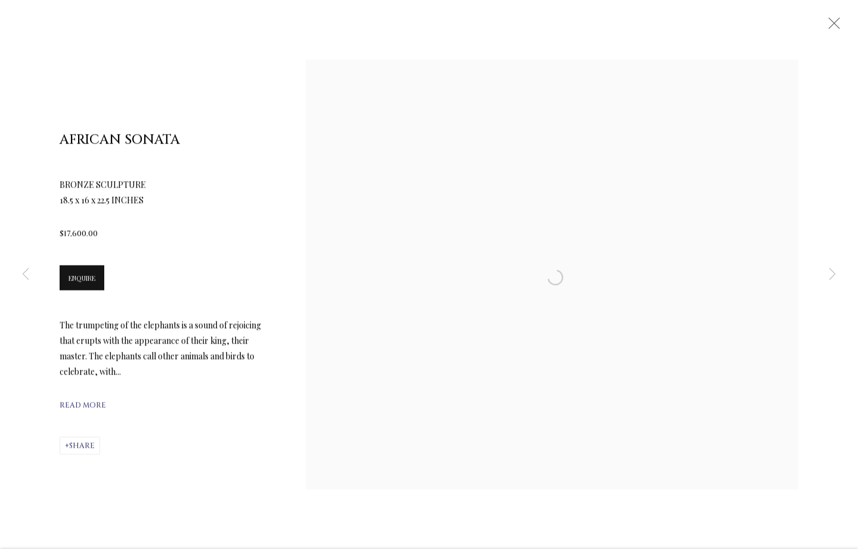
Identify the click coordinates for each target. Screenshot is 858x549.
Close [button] (831, 27)
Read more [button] (83, 409)
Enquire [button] (82, 281)
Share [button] (82, 449)
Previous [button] (25, 274)
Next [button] (832, 274)
